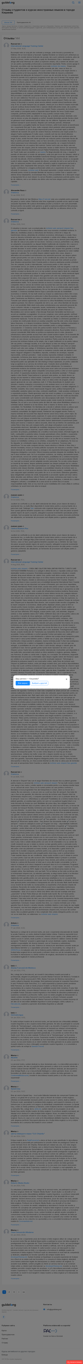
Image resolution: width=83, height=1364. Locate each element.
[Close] (66, 679)
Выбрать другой (39, 683)
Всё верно (22, 683)
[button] (74, 1362)
